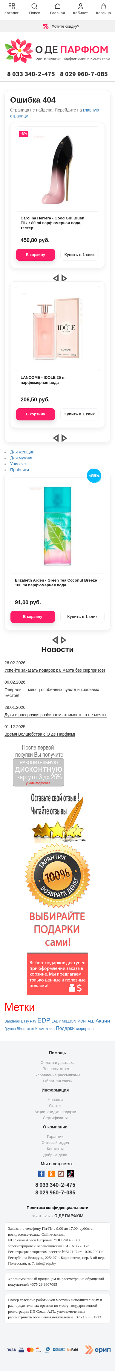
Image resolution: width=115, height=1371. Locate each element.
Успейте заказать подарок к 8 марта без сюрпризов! (54, 670)
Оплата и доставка (58, 1062)
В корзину (35, 254)
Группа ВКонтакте (19, 1029)
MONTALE (85, 1021)
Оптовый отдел (55, 1142)
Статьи (55, 1105)
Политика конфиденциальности (57, 1207)
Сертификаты (55, 1118)
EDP (43, 1020)
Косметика (45, 1028)
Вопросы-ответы (57, 1069)
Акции (103, 1021)
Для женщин (22, 452)
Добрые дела (55, 1155)
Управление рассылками (57, 1075)
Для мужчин (21, 458)
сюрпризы (85, 1028)
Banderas (12, 1021)
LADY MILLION (64, 1021)
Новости (55, 1099)
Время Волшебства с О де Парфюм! (39, 734)
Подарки (65, 1028)
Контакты (55, 1149)
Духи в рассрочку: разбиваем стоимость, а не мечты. (55, 714)
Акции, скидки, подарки (55, 1112)
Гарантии (55, 1136)
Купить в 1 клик (80, 254)
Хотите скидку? (65, 26)
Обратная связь (57, 1081)
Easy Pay (28, 1021)
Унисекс (18, 463)
